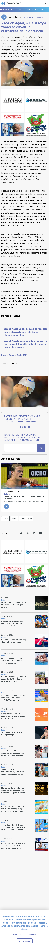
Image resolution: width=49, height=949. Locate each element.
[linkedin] (34, 533)
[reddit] (21, 533)
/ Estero (39, 17)
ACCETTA (17, 935)
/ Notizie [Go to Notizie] (30, 17)
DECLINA (32, 935)
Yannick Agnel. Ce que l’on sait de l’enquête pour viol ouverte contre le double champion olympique (25, 332)
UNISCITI (24, 427)
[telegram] (40, 533)
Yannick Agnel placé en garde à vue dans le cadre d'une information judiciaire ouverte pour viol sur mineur (25, 344)
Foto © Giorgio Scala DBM (14, 355)
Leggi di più (24, 941)
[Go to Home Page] (25, 17)
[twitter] (28, 533)
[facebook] (15, 533)
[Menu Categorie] (45, 2)
